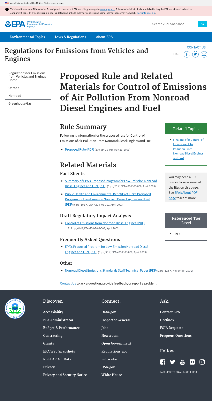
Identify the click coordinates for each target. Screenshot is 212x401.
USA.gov (108, 367)
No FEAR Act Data (57, 359)
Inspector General (115, 320)
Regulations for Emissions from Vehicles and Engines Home (27, 76)
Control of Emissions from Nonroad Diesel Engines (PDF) (105, 223)
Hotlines (167, 320)
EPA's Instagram (202, 362)
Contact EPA (170, 312)
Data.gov (108, 312)
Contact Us (196, 47)
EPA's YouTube (182, 362)
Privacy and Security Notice (65, 375)
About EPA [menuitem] (104, 37)
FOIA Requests (171, 328)
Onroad (13, 87)
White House (111, 375)
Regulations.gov (114, 352)
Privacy (49, 367)
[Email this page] (204, 54)
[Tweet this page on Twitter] (195, 54)
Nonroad (14, 95)
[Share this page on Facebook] (187, 54)
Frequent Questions (176, 336)
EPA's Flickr (192, 362)
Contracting (52, 336)
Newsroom (110, 336)
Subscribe (109, 359)
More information (145, 12)
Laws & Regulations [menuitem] (70, 37)
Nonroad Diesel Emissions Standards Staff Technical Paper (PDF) (111, 270)
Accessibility (53, 312)
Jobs (104, 328)
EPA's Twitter (172, 362)
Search (202, 24)
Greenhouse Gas (19, 103)
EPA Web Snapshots (59, 352)
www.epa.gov (107, 9)
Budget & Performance (61, 328)
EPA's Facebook (162, 362)
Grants (48, 344)
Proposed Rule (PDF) (79, 149)
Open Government (116, 344)
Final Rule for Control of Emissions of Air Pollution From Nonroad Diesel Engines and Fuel (188, 149)
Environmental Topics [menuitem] (27, 37)
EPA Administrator (58, 320)
